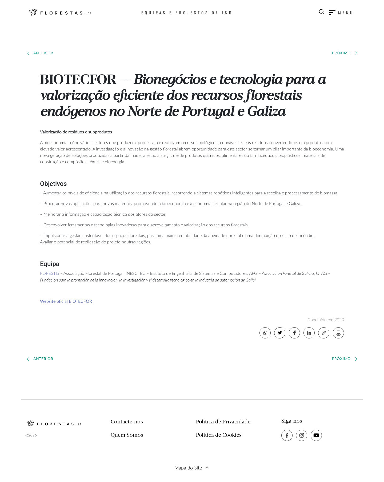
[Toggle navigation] (341, 12)
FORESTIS (49, 273)
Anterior (43, 53)
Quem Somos (127, 435)
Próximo (341, 53)
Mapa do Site (188, 468)
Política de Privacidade (223, 422)
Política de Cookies (219, 435)
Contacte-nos (127, 422)
